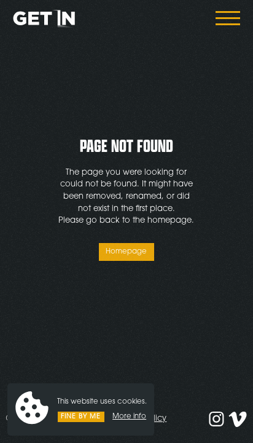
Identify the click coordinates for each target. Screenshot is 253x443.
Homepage (126, 251)
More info (129, 416)
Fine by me (81, 416)
